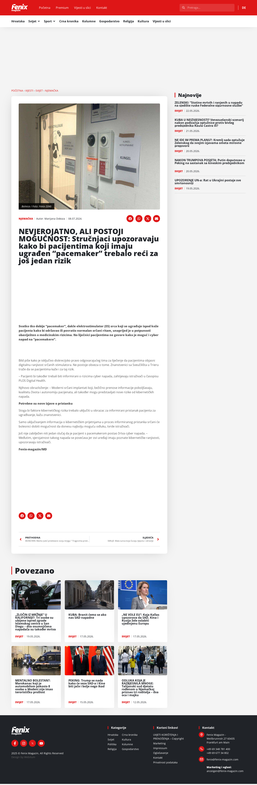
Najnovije (190, 96)
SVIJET (39, 91)
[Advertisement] (128, 55)
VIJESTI (29, 91)
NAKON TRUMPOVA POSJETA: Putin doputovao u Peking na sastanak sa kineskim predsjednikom (210, 164)
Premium (64, 8)
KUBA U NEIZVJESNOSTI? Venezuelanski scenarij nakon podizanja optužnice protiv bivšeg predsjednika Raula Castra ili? (209, 124)
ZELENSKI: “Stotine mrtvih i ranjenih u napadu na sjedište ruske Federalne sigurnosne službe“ (209, 104)
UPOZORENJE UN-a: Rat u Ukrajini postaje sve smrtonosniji (208, 182)
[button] (129, 219)
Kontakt (103, 8)
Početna (46, 8)
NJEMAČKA (51, 91)
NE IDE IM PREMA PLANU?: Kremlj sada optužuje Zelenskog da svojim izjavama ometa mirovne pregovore (210, 144)
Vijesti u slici (84, 8)
